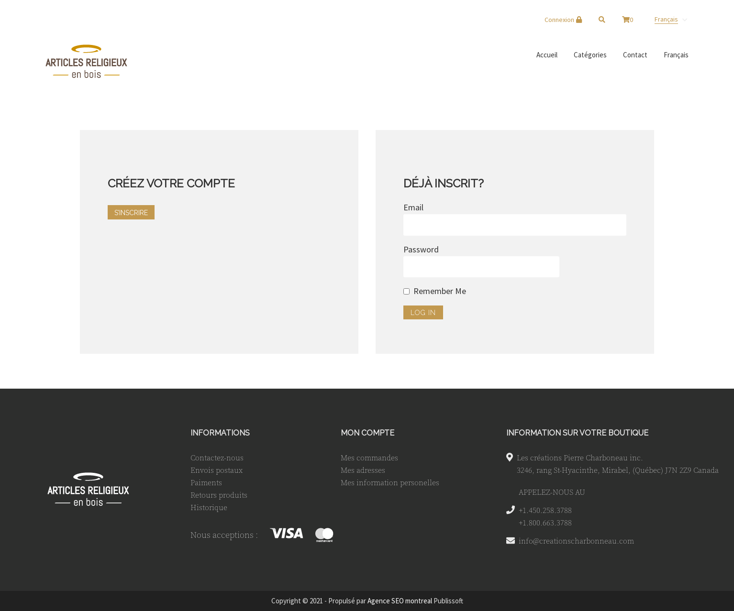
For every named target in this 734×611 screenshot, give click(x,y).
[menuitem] (671, 19)
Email (413, 207)
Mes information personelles (390, 482)
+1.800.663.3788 (545, 522)
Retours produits (218, 495)
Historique (208, 507)
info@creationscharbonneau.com (576, 540)
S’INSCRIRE (131, 213)
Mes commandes (369, 457)
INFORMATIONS (220, 432)
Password (421, 249)
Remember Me (439, 290)
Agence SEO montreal (399, 600)
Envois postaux (216, 470)
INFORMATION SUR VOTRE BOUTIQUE (577, 432)
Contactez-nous (217, 457)
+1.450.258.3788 (545, 510)
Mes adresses (363, 470)
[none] (671, 19)
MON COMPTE (367, 432)
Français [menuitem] (666, 19)
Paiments (206, 482)
